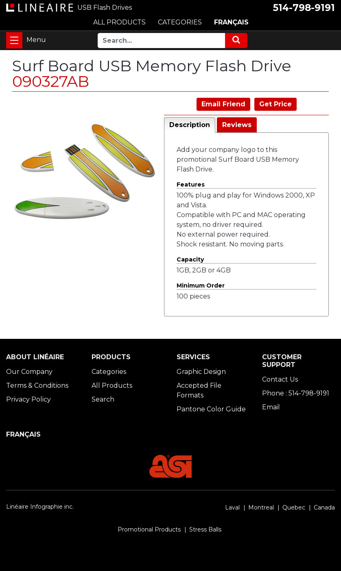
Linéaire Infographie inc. (40, 506)
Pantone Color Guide (211, 409)
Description (189, 125)
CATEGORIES (180, 22)
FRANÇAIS (231, 22)
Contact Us (280, 379)
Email (271, 407)
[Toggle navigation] (14, 40)
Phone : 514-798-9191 (295, 393)
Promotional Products (149, 529)
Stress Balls (205, 529)
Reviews (236, 125)
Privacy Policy (28, 399)
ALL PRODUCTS (119, 22)
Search (103, 399)
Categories (109, 372)
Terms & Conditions (37, 385)
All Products (112, 385)
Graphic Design (201, 372)
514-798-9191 (304, 7)
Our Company (29, 372)
